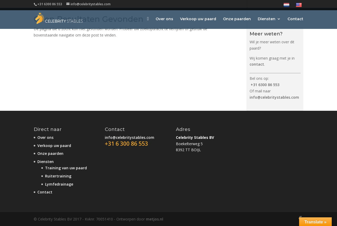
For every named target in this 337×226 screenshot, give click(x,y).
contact (257, 64)
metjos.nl (154, 219)
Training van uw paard (66, 167)
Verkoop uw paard (198, 19)
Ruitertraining (58, 176)
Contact (295, 19)
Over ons (164, 19)
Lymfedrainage (59, 184)
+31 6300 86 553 (265, 84)
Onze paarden (237, 19)
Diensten (266, 19)
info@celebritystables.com (274, 97)
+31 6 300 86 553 (126, 143)
